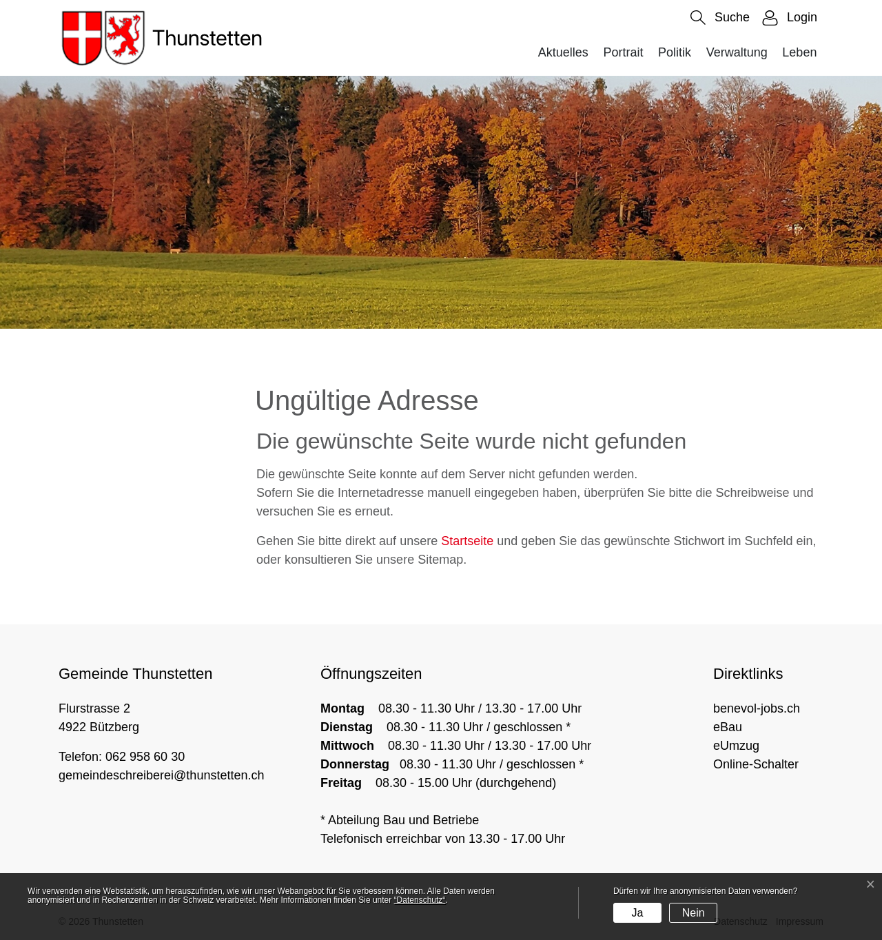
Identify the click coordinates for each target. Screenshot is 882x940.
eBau (727, 727)
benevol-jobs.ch (756, 708)
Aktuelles (563, 52)
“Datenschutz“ (420, 900)
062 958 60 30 (145, 757)
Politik (674, 52)
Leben (799, 52)
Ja (637, 913)
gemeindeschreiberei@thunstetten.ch (161, 775)
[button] (720, 17)
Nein (693, 913)
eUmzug (736, 746)
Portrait (623, 52)
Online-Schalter (756, 764)
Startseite (467, 541)
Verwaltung (737, 52)
